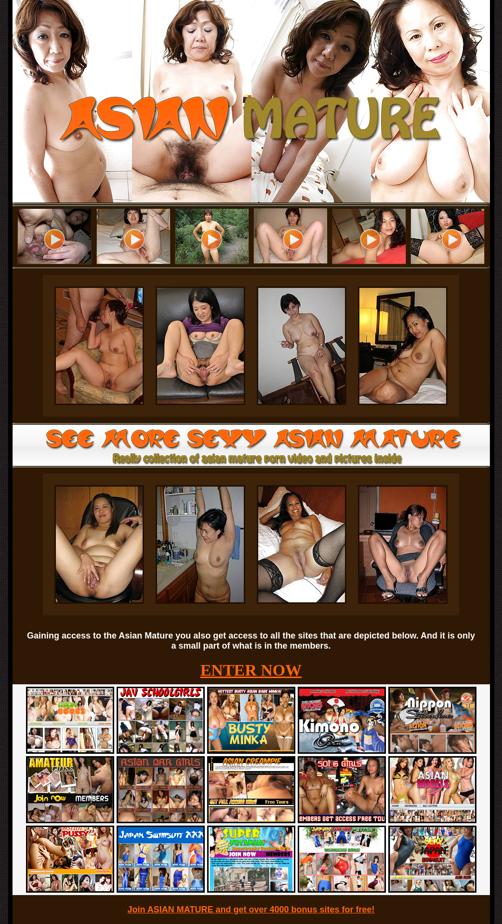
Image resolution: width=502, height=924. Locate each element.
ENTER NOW (251, 670)
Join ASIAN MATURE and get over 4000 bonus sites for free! (250, 909)
